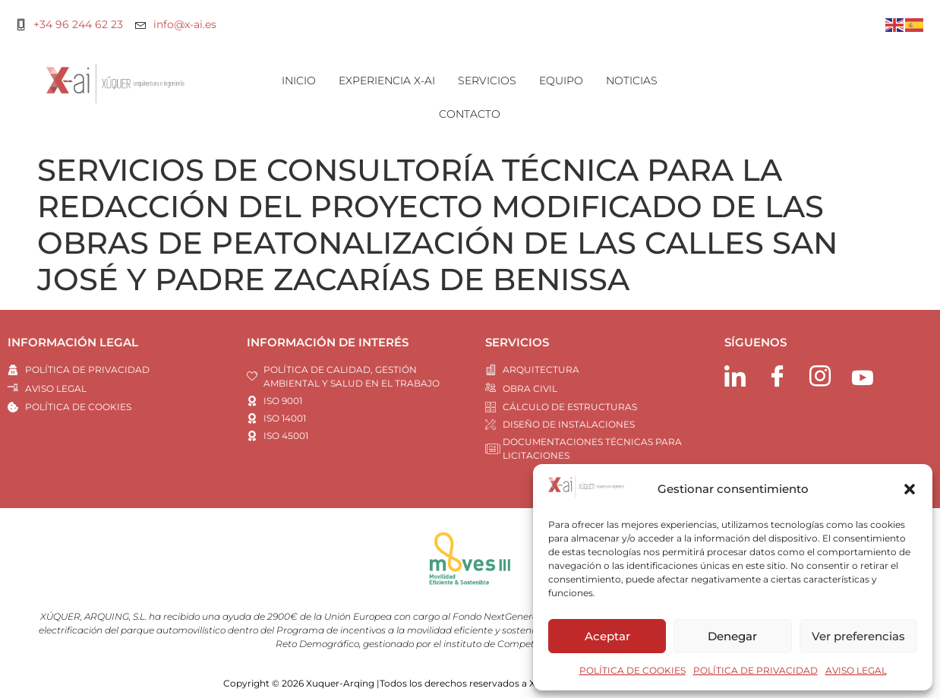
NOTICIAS (632, 80)
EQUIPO (561, 80)
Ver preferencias (858, 636)
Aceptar (607, 636)
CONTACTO (469, 114)
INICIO (299, 80)
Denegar (732, 636)
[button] (909, 489)
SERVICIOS (487, 80)
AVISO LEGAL (856, 670)
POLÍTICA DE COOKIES (632, 670)
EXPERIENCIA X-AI (387, 80)
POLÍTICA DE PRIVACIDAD (755, 670)
